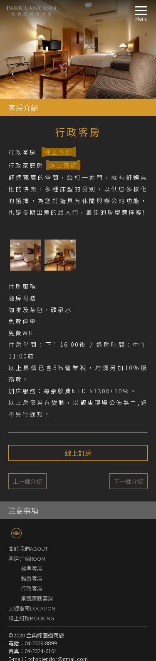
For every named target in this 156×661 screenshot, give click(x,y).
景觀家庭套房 (37, 598)
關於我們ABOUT (28, 548)
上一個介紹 (27, 481)
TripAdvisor (16, 533)
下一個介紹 (128, 481)
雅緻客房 (31, 578)
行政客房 (31, 588)
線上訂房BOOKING (31, 618)
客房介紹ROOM (26, 558)
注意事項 (23, 510)
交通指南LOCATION (31, 608)
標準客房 (31, 568)
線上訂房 (78, 453)
